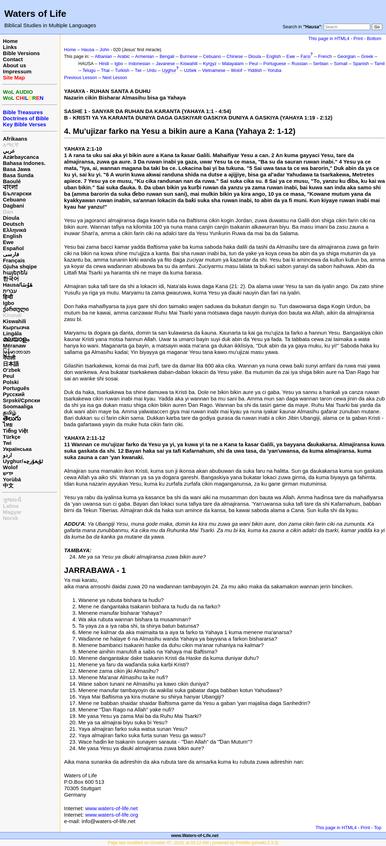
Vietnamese (213, 70)
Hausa (87, 49)
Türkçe (11, 437)
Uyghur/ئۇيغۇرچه (23, 461)
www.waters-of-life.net (111, 808)
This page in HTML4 (329, 38)
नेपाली (9, 358)
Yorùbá (12, 479)
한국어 (11, 279)
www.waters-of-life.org (111, 815)
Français (14, 260)
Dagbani (13, 206)
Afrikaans (15, 139)
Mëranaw (14, 345)
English (12, 236)
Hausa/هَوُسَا (18, 285)
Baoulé (12, 181)
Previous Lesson (80, 77)
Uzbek (190, 70)
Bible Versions (21, 53)
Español (13, 248)
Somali (340, 63)
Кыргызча (16, 327)
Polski (11, 382)
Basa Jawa (16, 169)
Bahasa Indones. (24, 163)
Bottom (374, 38)
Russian (300, 63)
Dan (8, 212)
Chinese (234, 56)
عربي (9, 151)
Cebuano (14, 199)
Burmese (189, 56)
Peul (8, 376)
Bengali (167, 56)
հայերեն (15, 272)
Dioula (11, 218)
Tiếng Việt (15, 431)
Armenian (144, 56)
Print (358, 38)
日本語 (11, 364)
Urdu (152, 70)
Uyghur (169, 70)
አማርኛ (11, 145)
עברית (10, 291)
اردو (7, 455)
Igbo (8, 303)
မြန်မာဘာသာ (16, 352)
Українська (17, 449)
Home (10, 41)
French (325, 56)
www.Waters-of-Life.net (194, 835)
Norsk (10, 518)
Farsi (306, 56)
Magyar (12, 512)
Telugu (89, 70)
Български (17, 193)
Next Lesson (114, 77)
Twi (7, 443)
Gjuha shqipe (20, 266)
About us (14, 65)
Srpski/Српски (21, 400)
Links (10, 47)
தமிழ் (9, 412)
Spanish (361, 63)
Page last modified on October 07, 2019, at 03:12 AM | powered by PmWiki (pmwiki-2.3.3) (193, 842)
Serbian (320, 63)
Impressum (17, 71)
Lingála (12, 333)
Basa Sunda (18, 175)
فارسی (11, 254)
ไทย (8, 425)
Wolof (10, 467)
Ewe (8, 242)
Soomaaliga (18, 406)
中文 (8, 485)
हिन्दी (8, 297)
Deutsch (13, 224)
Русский (14, 394)
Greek (367, 56)
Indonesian (139, 63)
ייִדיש (8, 473)
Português (16, 388)
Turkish (122, 70)
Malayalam (233, 63)
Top (377, 827)
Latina (11, 506)
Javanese (165, 63)
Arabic (123, 56)
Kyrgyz (209, 63)
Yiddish (255, 70)
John (104, 49)
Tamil (379, 63)
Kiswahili (14, 321)
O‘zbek (11, 370)
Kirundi (12, 315)
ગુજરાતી (12, 500)
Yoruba (274, 70)
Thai (105, 70)
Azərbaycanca (21, 157)
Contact (13, 59)
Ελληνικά (14, 230)
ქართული (16, 309)
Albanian (103, 56)
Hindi (104, 63)
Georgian (346, 56)
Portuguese (274, 63)
